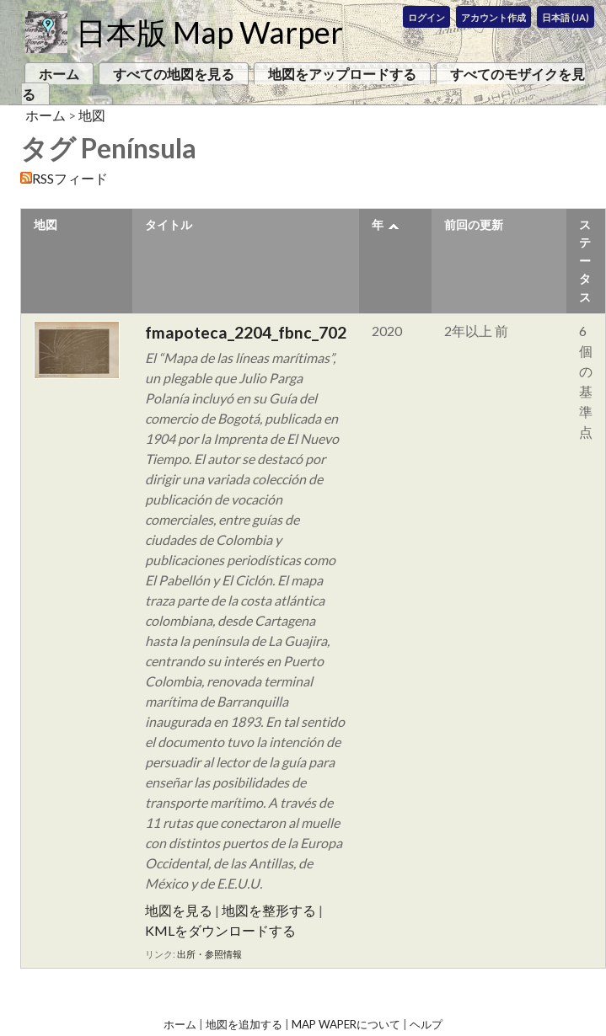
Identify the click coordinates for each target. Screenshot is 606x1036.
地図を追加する (244, 1024)
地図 (91, 115)
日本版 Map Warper (209, 32)
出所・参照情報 (209, 953)
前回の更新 (473, 224)
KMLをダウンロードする (220, 930)
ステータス (585, 260)
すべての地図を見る (173, 74)
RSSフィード (70, 178)
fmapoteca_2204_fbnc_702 (245, 332)
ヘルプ (426, 1024)
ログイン (426, 17)
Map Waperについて (346, 1024)
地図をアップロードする (342, 74)
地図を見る (178, 910)
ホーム (59, 74)
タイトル (168, 224)
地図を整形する (269, 910)
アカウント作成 (493, 17)
